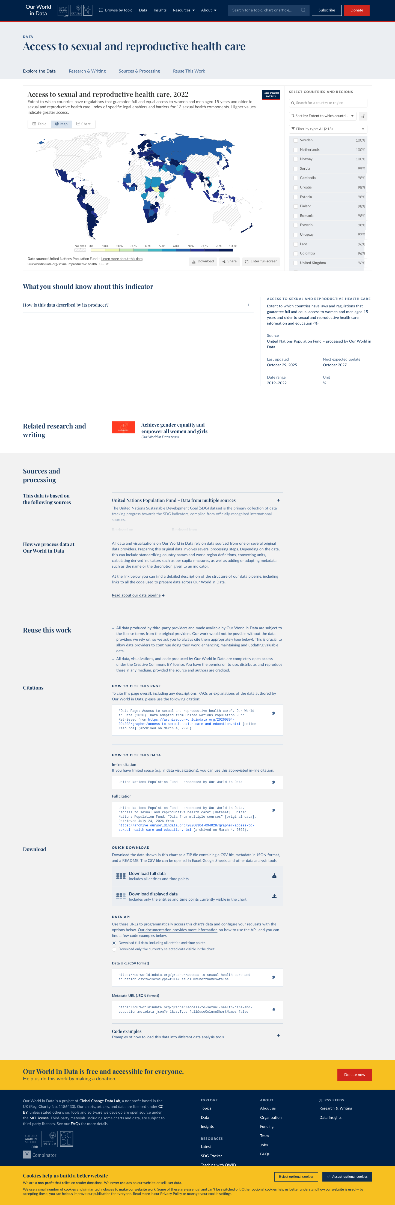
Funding (267, 1135)
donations (94, 1183)
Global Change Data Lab (99, 1110)
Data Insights (330, 1126)
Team (264, 1145)
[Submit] (302, 10)
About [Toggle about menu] (208, 10)
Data (143, 10)
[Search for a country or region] (328, 103)
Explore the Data (39, 71)
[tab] (39, 124)
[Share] (229, 261)
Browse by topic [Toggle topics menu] (115, 10)
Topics (206, 1117)
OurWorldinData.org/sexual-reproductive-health (62, 264)
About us (268, 1117)
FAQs (75, 1133)
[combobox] (269, 10)
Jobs (264, 1154)
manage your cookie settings (209, 1194)
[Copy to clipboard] (267, 713)
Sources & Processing (139, 71)
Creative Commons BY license (159, 665)
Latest (206, 1156)
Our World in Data (38, 10)
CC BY (104, 264)
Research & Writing (87, 71)
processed (334, 341)
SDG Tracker (211, 1165)
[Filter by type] (328, 129)
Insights (160, 10)
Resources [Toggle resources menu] (184, 10)
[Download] (203, 261)
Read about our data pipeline (138, 595)
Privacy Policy (171, 1194)
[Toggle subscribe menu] (327, 10)
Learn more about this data (121, 258)
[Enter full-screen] (261, 261)
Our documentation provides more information (178, 936)
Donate (357, 10)
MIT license (39, 1127)
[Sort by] (323, 116)
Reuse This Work (189, 71)
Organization (271, 1126)
